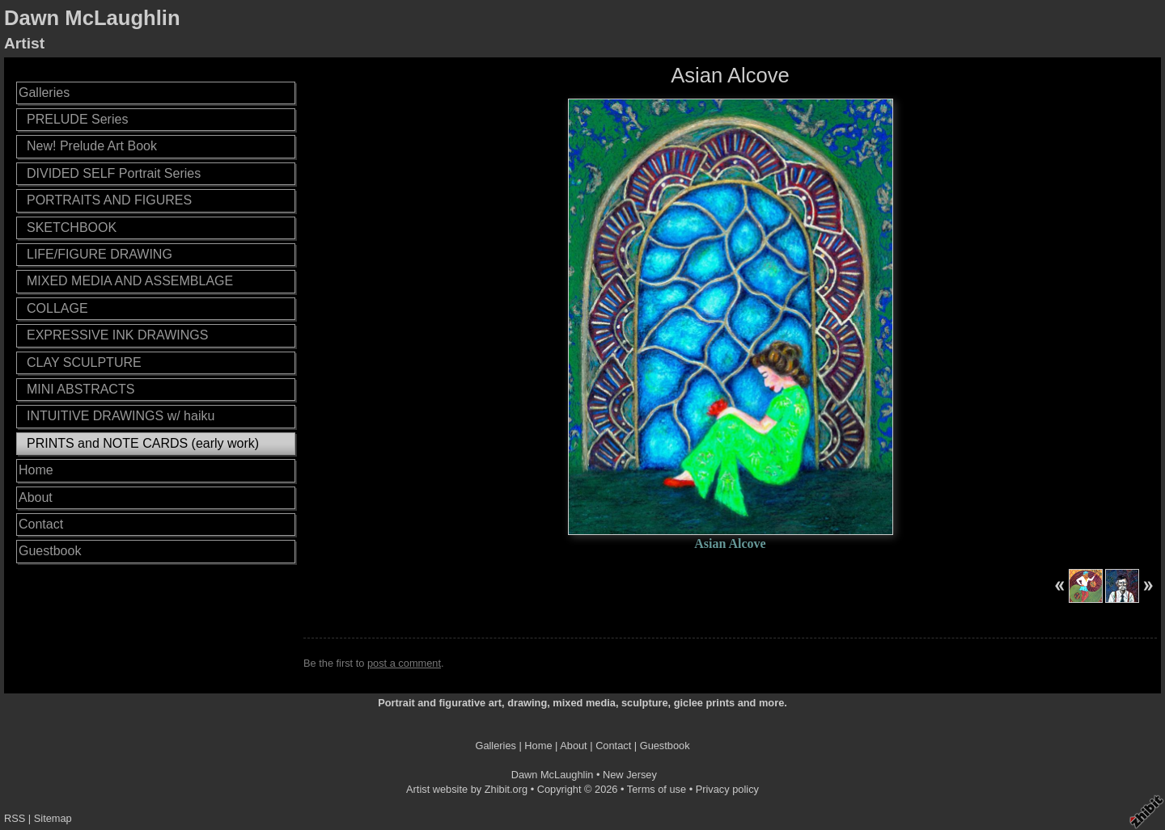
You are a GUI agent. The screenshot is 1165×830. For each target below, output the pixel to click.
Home (36, 470)
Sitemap (53, 818)
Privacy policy (727, 789)
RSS (14, 818)
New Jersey (630, 775)
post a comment (404, 663)
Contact (41, 524)
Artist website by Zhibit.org (466, 789)
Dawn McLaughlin (92, 17)
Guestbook (50, 551)
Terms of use (656, 789)
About (36, 497)
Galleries (44, 92)
